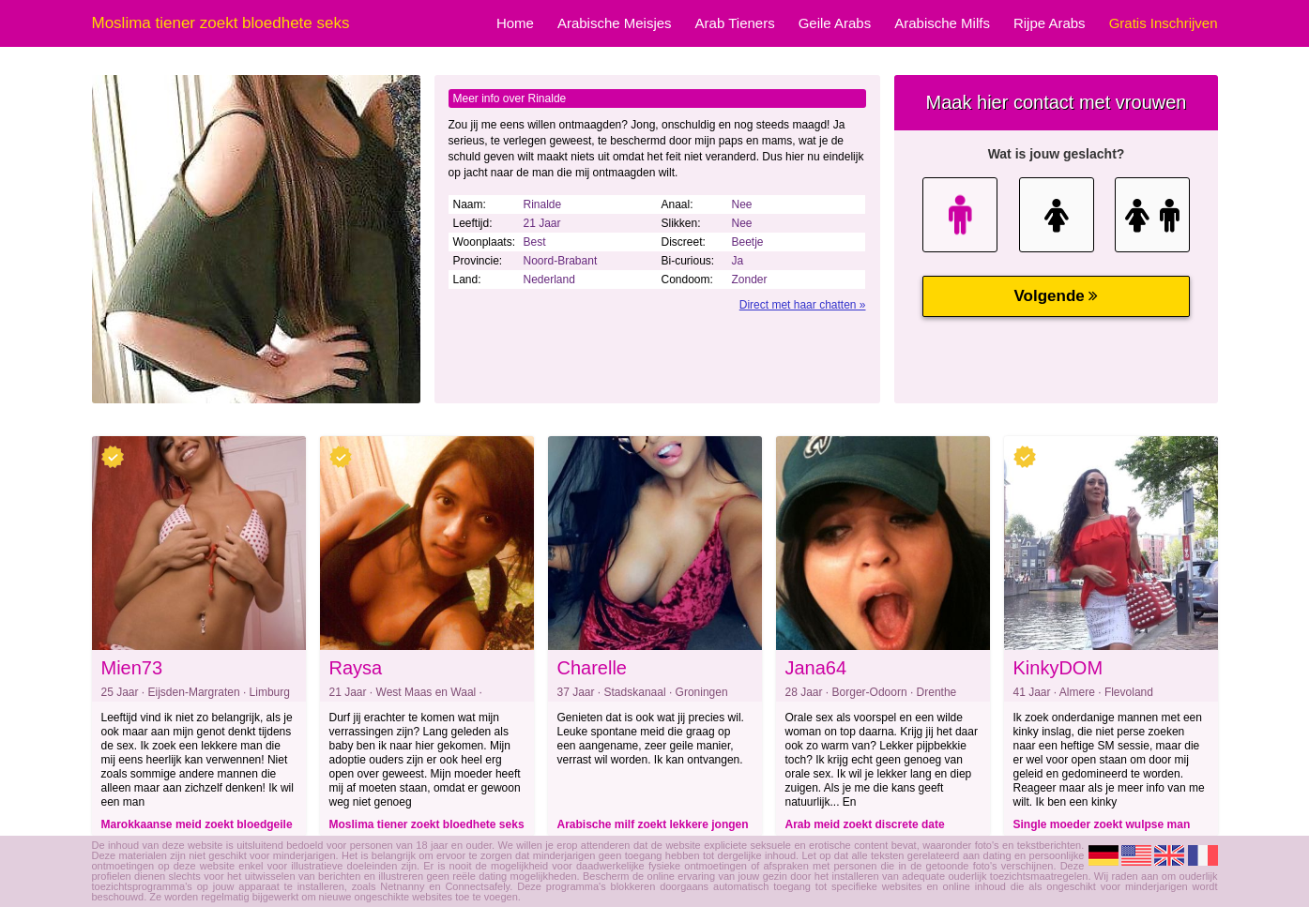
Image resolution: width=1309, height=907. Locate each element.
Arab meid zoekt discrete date (865, 824)
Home (515, 23)
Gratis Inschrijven (1163, 23)
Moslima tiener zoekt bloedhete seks (427, 824)
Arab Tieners (735, 23)
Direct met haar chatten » (802, 304)
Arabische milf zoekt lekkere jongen (653, 824)
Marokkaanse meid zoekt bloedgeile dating (197, 827)
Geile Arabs (835, 23)
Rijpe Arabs (1049, 23)
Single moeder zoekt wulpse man (1102, 824)
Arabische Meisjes (614, 23)
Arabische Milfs (942, 23)
